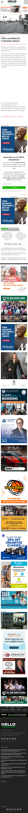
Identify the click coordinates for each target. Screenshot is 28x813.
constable (16, 228)
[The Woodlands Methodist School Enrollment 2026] (14, 608)
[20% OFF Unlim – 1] (14, 559)
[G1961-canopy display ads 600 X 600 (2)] (14, 292)
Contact (18, 709)
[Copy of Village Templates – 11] (14, 414)
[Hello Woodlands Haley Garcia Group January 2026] (14, 386)
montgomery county (5, 230)
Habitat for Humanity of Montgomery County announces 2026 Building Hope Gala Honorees (14, 258)
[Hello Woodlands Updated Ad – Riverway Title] (14, 629)
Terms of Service (4, 709)
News (7, 707)
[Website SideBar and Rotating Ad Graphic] (14, 502)
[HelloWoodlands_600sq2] (14, 321)
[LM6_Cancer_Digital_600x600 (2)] (14, 152)
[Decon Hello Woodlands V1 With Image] (14, 587)
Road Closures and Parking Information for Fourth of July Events (7, 237)
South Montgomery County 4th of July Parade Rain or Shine (20, 237)
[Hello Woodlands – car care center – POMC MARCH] (14, 471)
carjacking (10, 228)
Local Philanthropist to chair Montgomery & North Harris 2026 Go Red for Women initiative (13, 249)
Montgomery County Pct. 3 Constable (11, 44)
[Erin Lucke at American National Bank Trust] (14, 442)
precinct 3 (17, 230)
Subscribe (25, 709)
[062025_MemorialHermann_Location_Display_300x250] (14, 649)
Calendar (12, 707)
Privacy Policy (19, 707)
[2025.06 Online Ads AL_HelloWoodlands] (14, 531)
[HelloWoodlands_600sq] (14, 703)
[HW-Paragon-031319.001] (14, 673)
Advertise (13, 709)
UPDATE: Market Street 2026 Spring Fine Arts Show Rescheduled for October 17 (13, 253)
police (12, 230)
